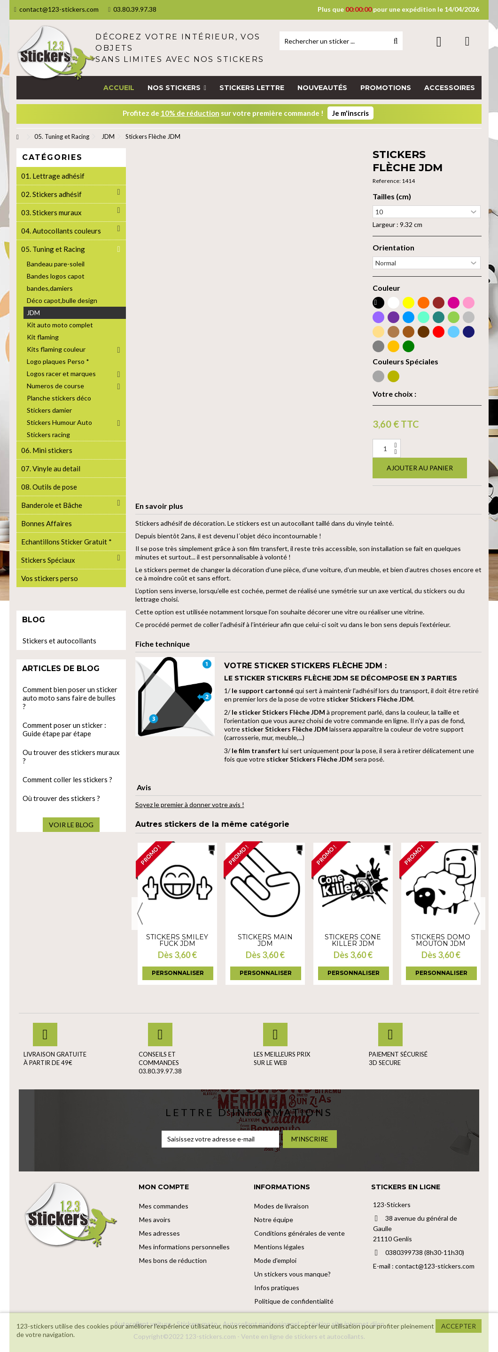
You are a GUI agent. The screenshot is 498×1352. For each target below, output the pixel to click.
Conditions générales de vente (299, 1233)
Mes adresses (159, 1233)
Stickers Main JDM (265, 940)
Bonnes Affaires (46, 523)
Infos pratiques (276, 1288)
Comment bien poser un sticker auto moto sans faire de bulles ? (70, 697)
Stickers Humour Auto (59, 422)
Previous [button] (140, 913)
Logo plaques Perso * (58, 361)
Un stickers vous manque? (292, 1274)
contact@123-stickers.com (56, 9)
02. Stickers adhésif (51, 194)
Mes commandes (163, 1206)
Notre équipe (273, 1220)
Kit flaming (43, 337)
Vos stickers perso (49, 578)
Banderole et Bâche (51, 505)
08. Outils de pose (49, 487)
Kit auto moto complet (60, 325)
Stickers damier (49, 410)
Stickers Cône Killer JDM (353, 940)
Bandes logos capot (56, 276)
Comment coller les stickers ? (67, 779)
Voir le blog (71, 825)
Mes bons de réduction (173, 1260)
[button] (177, 87)
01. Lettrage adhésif (53, 176)
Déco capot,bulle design (62, 300)
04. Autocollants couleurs (61, 231)
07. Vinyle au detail (50, 468)
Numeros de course (55, 386)
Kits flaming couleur (56, 349)
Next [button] (476, 913)
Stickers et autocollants (59, 640)
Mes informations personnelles (184, 1247)
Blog (33, 619)
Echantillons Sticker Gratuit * (66, 541)
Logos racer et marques (61, 374)
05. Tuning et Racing (53, 249)
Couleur (386, 288)
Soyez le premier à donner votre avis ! (189, 804)
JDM (33, 313)
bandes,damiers (50, 288)
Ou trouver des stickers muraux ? (71, 756)
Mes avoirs (155, 1220)
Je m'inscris (350, 113)
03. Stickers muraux (51, 212)
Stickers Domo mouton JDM (440, 940)
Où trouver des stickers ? (61, 798)
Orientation (393, 247)
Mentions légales (279, 1247)
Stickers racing (48, 434)
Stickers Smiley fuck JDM (177, 940)
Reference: (387, 180)
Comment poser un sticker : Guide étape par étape (64, 729)
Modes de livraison (281, 1206)
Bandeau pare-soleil (56, 264)
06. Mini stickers (46, 450)
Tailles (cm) (392, 196)
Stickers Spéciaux (48, 560)
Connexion (439, 41)
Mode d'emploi (275, 1260)
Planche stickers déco (59, 398)
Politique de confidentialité (294, 1301)
